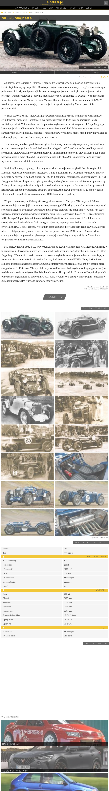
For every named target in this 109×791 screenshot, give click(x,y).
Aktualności (22, 8)
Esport (90, 8)
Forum (72, 8)
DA (51, 8)
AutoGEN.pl (8, 12)
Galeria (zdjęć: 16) (95, 308)
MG (27, 12)
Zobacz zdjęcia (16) (93, 67)
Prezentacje (39, 8)
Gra (81, 8)
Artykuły (61, 8)
